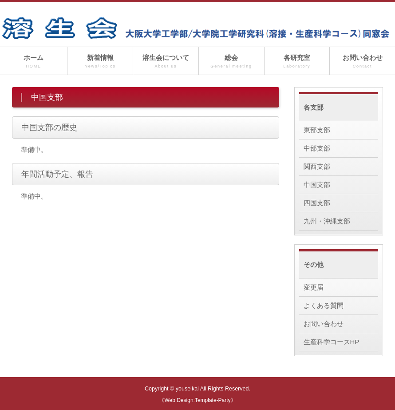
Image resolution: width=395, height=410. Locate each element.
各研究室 (297, 61)
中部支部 (317, 148)
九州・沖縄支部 (327, 221)
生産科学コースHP (331, 342)
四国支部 (317, 203)
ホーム (33, 61)
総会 (231, 61)
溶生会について (165, 61)
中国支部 (317, 184)
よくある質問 (324, 305)
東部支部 (317, 130)
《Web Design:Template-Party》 (197, 400)
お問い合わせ (362, 61)
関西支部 (317, 166)
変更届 (314, 287)
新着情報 (100, 61)
